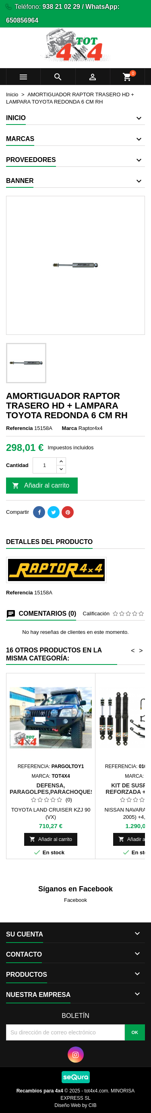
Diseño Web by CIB (75, 1105)
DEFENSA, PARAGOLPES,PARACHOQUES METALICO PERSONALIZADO (52, 792)
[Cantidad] (45, 465)
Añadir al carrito (40, 486)
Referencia (19, 428)
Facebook (75, 900)
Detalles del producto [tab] (49, 541)
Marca (69, 428)
